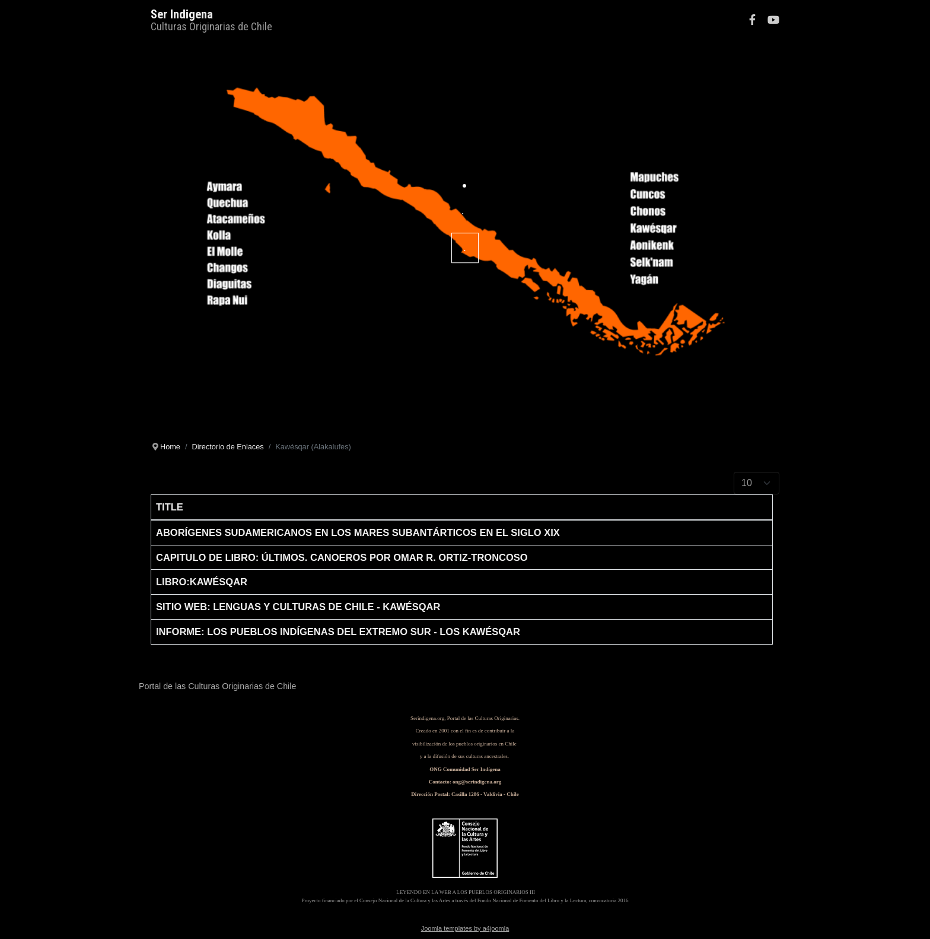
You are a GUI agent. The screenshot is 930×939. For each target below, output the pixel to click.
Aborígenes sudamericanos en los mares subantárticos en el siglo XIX (358, 532)
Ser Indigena (182, 14)
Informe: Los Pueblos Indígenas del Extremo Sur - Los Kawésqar (338, 631)
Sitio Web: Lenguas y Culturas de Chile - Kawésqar (298, 606)
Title (169, 507)
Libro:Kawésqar (201, 581)
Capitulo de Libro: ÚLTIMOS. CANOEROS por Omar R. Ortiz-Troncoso (342, 557)
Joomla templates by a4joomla (465, 928)
